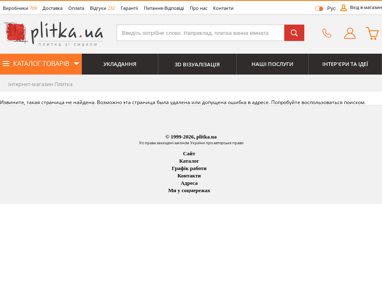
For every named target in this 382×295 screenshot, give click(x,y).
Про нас (198, 8)
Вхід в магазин (366, 7)
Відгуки (102, 8)
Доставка (53, 8)
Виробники (20, 8)
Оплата (76, 8)
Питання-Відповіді (164, 8)
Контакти (223, 8)
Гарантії (129, 8)
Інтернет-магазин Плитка (40, 84)
